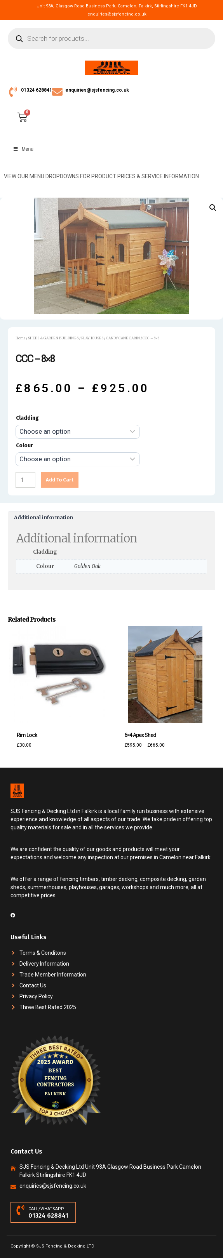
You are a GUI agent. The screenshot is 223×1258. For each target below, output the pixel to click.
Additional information (43, 517)
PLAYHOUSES (92, 338)
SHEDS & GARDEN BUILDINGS (53, 338)
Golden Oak (87, 566)
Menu (23, 149)
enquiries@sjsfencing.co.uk (97, 90)
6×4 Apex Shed (140, 735)
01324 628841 (36, 90)
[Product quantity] (25, 480)
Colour (24, 445)
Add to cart (59, 480)
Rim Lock (27, 735)
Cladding (27, 418)
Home (20, 338)
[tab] (111, 518)
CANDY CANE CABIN (123, 338)
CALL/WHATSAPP (46, 1208)
